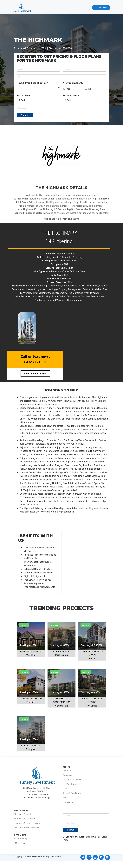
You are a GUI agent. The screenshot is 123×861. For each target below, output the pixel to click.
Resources (67, 775)
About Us (67, 771)
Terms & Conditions (72, 793)
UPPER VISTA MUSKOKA (30, 651)
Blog (65, 798)
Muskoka (31, 654)
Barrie (92, 658)
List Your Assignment (72, 780)
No (89, 88)
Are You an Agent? (73, 83)
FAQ (65, 789)
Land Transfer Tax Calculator (27, 823)
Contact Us (68, 802)
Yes (68, 88)
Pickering (62, 241)
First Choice (23, 95)
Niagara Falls (61, 705)
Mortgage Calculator (23, 814)
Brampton (30, 749)
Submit (25, 115)
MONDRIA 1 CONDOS (30, 698)
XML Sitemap (20, 843)
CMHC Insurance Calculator (26, 828)
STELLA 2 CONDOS (30, 745)
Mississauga (61, 654)
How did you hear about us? (32, 83)
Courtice (30, 702)
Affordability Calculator (24, 819)
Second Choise (71, 95)
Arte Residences (61, 651)
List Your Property (71, 784)
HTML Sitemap (20, 838)
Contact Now (101, 7)
